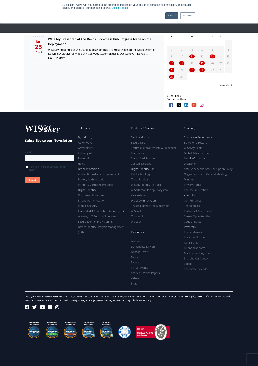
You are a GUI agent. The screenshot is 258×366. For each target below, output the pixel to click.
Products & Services (143, 128)
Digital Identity (87, 190)
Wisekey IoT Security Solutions (97, 216)
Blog (134, 283)
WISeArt (136, 211)
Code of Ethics (192, 221)
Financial (83, 158)
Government (85, 148)
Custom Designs (141, 163)
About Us (189, 195)
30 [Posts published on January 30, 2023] (171, 77)
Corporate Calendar (196, 269)
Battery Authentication (92, 179)
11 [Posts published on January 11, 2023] (192, 56)
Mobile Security (87, 206)
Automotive (85, 142)
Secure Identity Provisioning (95, 221)
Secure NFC (138, 142)
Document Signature (91, 195)
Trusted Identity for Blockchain (150, 206)
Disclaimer (190, 163)
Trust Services (140, 179)
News (134, 257)
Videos (135, 278)
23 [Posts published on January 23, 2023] (171, 70)
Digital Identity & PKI (143, 169)
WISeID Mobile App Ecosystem (149, 190)
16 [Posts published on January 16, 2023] (171, 63)
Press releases (193, 232)
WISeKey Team (193, 148)
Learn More (56, 57)
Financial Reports (194, 248)
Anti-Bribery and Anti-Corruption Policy (208, 169)
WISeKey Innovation (143, 200)
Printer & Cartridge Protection (96, 185)
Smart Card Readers (143, 158)
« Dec (170, 96)
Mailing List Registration (199, 253)
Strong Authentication (91, 200)
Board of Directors (195, 142)
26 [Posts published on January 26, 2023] (202, 70)
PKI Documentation (196, 190)
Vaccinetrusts (139, 195)
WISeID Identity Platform (146, 185)
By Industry (85, 137)
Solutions (84, 128)
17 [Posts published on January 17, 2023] (181, 63)
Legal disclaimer (134, 300)
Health (82, 163)
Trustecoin (137, 216)
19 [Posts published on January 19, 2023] (202, 63)
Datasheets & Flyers (143, 246)
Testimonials (192, 206)
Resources (137, 232)
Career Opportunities (197, 216)
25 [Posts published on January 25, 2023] (192, 70)
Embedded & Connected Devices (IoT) (101, 211)
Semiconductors (141, 137)
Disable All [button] (187, 15)
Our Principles (192, 200)
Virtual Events (139, 268)
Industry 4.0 (85, 153)
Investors (190, 227)
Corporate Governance (198, 137)
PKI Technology (140, 174)
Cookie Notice (119, 7)
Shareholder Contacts (197, 258)
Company (190, 128)
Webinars (137, 241)
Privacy (147, 300)
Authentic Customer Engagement (98, 174)
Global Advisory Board (197, 153)
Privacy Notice (192, 185)
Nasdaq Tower (140, 252)
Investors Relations (196, 237)
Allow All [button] (172, 15)
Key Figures (191, 242)
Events (135, 262)
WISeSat (136, 221)
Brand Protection (88, 169)
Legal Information (195, 158)
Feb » (178, 96)
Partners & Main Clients (198, 211)
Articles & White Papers (145, 273)
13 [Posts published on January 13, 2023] (212, 56)
